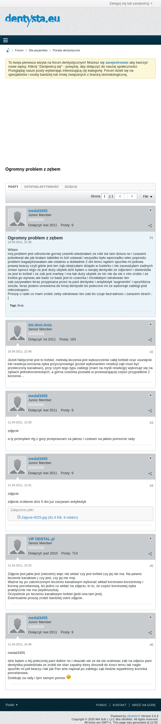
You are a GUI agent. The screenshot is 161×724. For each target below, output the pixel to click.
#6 (151, 645)
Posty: (65, 225)
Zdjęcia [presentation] (71, 186)
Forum (19, 50)
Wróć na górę (144, 705)
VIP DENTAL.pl (41, 539)
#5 (151, 566)
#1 (151, 238)
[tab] (13, 186)
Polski (12, 705)
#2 (151, 352)
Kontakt (119, 705)
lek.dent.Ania (40, 325)
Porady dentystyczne (66, 50)
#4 (151, 486)
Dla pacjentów (38, 50)
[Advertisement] (80, 122)
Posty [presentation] (13, 186)
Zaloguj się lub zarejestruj (131, 3)
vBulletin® (133, 716)
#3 (151, 423)
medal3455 (38, 211)
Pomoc (101, 705)
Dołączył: (35, 225)
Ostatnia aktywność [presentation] (41, 186)
